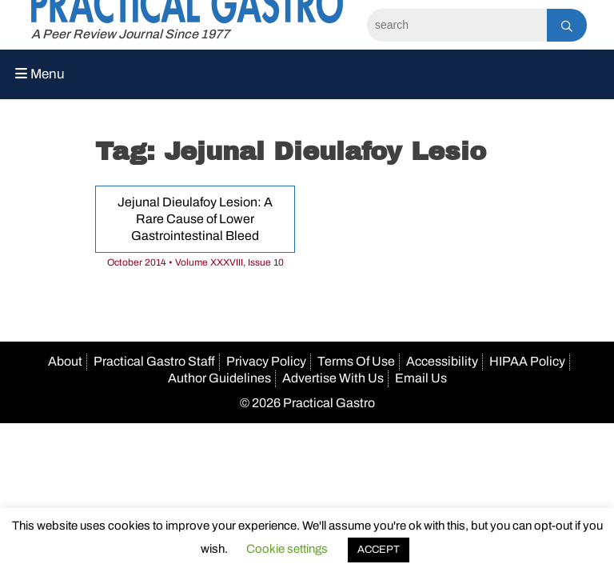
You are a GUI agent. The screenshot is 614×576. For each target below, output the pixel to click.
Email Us (421, 378)
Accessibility (442, 361)
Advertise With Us (333, 378)
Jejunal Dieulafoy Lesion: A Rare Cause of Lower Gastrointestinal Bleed (195, 218)
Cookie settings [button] (287, 548)
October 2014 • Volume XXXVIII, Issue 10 (195, 262)
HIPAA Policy (527, 361)
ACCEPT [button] (378, 549)
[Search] (457, 25)
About (65, 361)
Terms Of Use (356, 361)
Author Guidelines (219, 378)
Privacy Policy (266, 361)
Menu (40, 74)
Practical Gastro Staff (154, 361)
